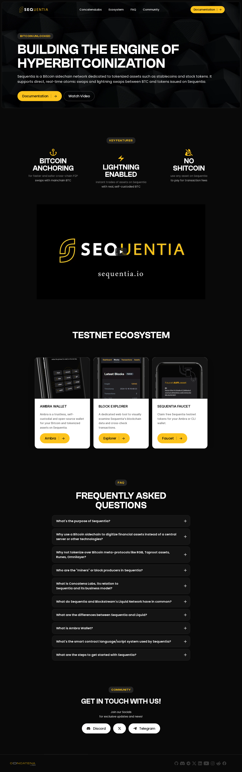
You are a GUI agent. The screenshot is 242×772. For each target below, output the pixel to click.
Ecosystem (116, 10)
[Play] (121, 252)
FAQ (133, 10)
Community (151, 10)
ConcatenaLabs (90, 10)
